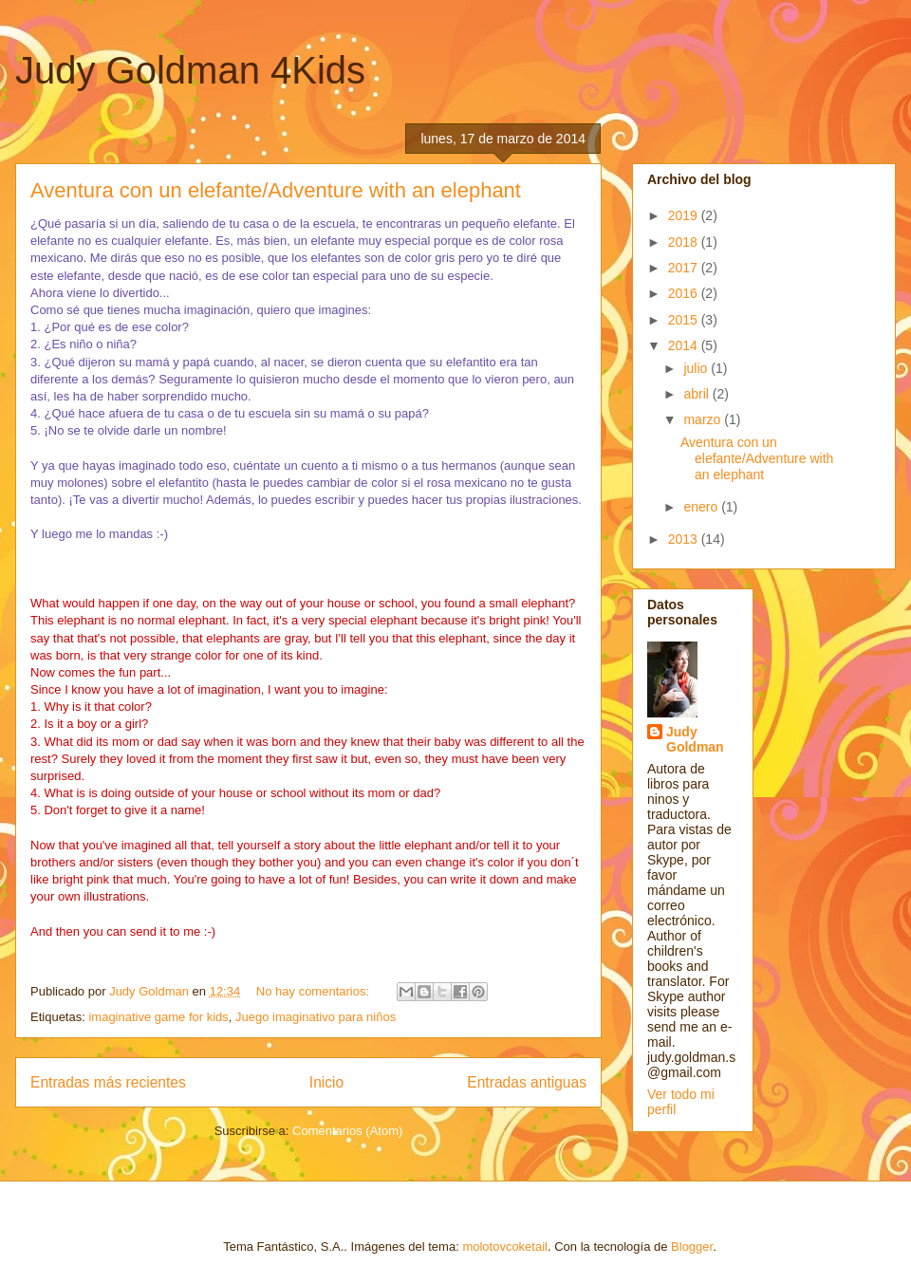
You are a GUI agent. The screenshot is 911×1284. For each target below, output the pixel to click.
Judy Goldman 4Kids (190, 70)
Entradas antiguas (526, 1082)
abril (697, 393)
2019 (684, 215)
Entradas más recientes (108, 1082)
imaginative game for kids (158, 1017)
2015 (684, 319)
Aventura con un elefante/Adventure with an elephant (275, 190)
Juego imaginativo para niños (315, 1017)
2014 (684, 345)
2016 (684, 293)
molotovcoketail (505, 1246)
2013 (684, 539)
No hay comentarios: (314, 991)
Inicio (326, 1082)
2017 (684, 267)
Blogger (692, 1246)
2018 (684, 242)
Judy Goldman (695, 739)
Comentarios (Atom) (347, 1131)
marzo (703, 419)
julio (697, 368)
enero (702, 506)
